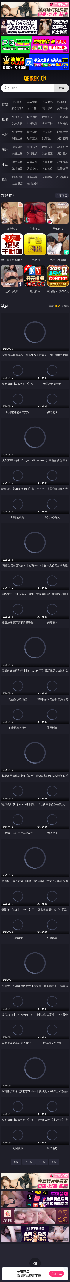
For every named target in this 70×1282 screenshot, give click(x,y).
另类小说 (32, 168)
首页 (16, 1162)
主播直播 (47, 123)
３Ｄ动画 (62, 117)
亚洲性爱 (17, 132)
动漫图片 (62, 147)
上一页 (28, 1162)
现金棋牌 (47, 108)
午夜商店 (32, 177)
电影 (5, 135)
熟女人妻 (17, 123)
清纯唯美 (32, 153)
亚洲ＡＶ (17, 117)
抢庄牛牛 (62, 108)
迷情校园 (17, 168)
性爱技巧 (62, 168)
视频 (5, 120)
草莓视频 (47, 177)
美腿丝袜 (17, 153)
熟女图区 (47, 153)
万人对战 (47, 102)
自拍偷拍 (32, 117)
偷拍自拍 (32, 132)
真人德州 (32, 102)
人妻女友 (47, 162)
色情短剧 (32, 183)
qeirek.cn (35, 78)
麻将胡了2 (17, 108)
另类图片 (62, 153)
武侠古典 (62, 162)
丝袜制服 (32, 123)
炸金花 (32, 108)
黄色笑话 (47, 168)
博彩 (5, 104)
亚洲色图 (32, 147)
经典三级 (32, 138)
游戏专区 (62, 102)
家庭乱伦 (32, 162)
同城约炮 (17, 177)
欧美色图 (47, 147)
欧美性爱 (62, 132)
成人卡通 (47, 132)
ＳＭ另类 (62, 123)
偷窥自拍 (17, 147)
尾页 (54, 1162)
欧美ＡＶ (47, 117)
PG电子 (17, 102)
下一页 (42, 1162)
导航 (5, 180)
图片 (5, 150)
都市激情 (17, 162)
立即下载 (56, 1273)
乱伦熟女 (47, 138)
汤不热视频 (62, 177)
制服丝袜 (17, 138)
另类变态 (62, 138)
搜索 (61, 88)
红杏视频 (17, 183)
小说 (5, 165)
